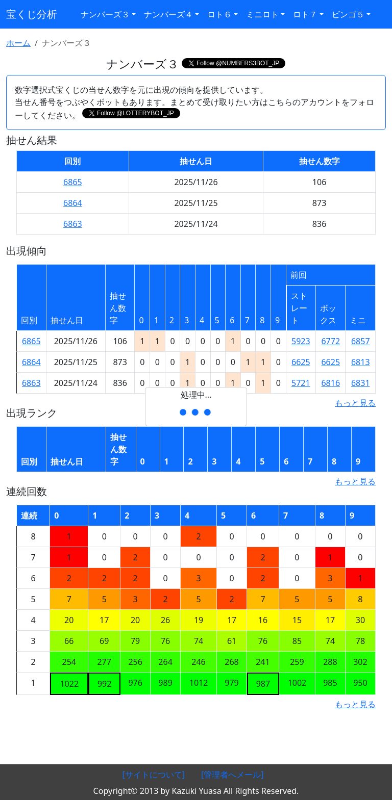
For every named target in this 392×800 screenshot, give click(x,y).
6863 (72, 223)
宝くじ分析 (31, 14)
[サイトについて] (153, 774)
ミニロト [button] (262, 14)
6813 (360, 362)
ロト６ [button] (219, 14)
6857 (360, 341)
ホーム (18, 42)
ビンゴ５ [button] (348, 14)
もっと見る (355, 402)
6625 (300, 362)
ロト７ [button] (305, 14)
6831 (360, 383)
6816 (330, 383)
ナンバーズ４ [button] (168, 14)
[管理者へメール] (232, 774)
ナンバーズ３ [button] (105, 14)
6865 (72, 182)
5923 (300, 341)
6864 (72, 203)
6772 (330, 341)
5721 (300, 383)
